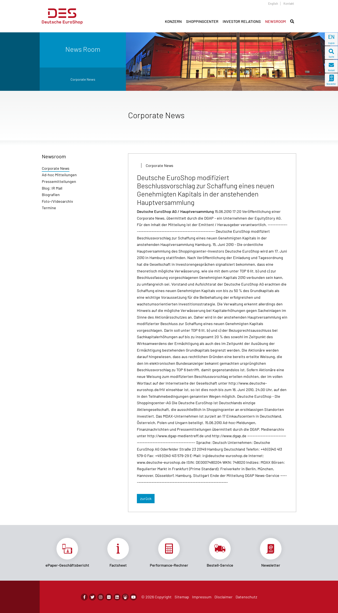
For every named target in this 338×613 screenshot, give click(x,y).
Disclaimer (223, 596)
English (273, 3)
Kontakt (288, 3)
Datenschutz (246, 596)
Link (67, 553)
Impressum (201, 596)
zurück (146, 498)
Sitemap (182, 596)
